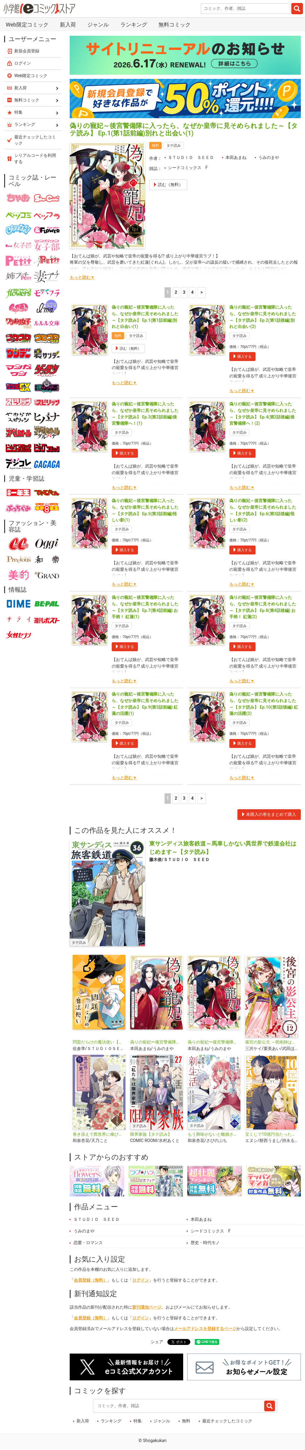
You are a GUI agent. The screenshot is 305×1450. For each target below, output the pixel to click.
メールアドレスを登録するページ (205, 1328)
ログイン (140, 1280)
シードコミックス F (188, 167)
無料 (186, 1421)
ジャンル (98, 24)
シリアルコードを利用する (35, 158)
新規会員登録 (26, 51)
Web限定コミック (27, 24)
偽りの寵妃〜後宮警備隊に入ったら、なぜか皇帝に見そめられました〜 (156, 1042)
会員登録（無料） (90, 1280)
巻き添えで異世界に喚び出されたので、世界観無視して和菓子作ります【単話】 (99, 1134)
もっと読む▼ (82, 277)
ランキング (133, 24)
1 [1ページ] (167, 292)
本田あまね (235, 157)
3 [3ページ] (184, 292)
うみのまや (268, 157)
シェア (157, 1341)
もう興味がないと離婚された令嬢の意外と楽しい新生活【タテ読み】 (214, 1134)
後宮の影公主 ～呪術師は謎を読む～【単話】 (271, 1042)
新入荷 (68, 24)
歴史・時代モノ (205, 1242)
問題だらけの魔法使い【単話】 (99, 1042)
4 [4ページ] (192, 292)
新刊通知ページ (146, 1307)
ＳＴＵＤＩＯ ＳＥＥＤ (191, 157)
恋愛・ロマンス (88, 1242)
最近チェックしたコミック (227, 1421)
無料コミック (174, 24)
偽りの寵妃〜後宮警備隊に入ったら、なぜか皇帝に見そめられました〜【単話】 (214, 1042)
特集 (137, 1421)
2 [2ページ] (176, 292)
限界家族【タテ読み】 (151, 1134)
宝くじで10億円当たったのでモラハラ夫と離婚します (271, 1134)
